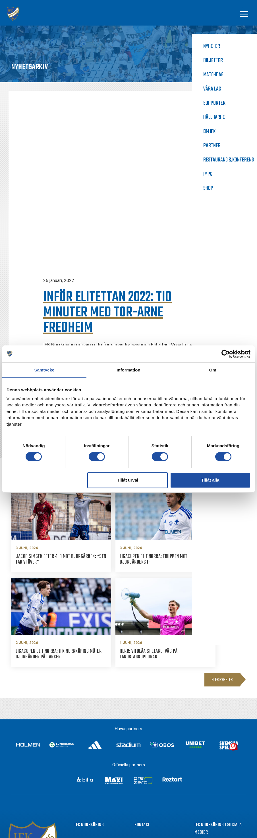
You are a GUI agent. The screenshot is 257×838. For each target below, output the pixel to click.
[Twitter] (197, 781)
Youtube (213, 791)
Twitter (212, 780)
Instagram (215, 770)
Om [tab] (212, 369)
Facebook (214, 759)
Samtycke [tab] (44, 369)
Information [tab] (128, 369)
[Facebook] (197, 760)
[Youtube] (197, 791)
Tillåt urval (127, 480)
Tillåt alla (210, 480)
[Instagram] (197, 770)
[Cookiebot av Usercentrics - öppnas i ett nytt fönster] (225, 354)
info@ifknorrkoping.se (162, 768)
